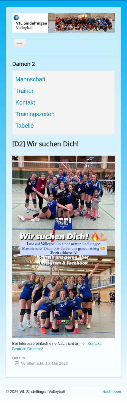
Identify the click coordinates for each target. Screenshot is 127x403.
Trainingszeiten (35, 114)
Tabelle (24, 125)
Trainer (24, 91)
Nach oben (111, 391)
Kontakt (25, 102)
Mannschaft (30, 79)
